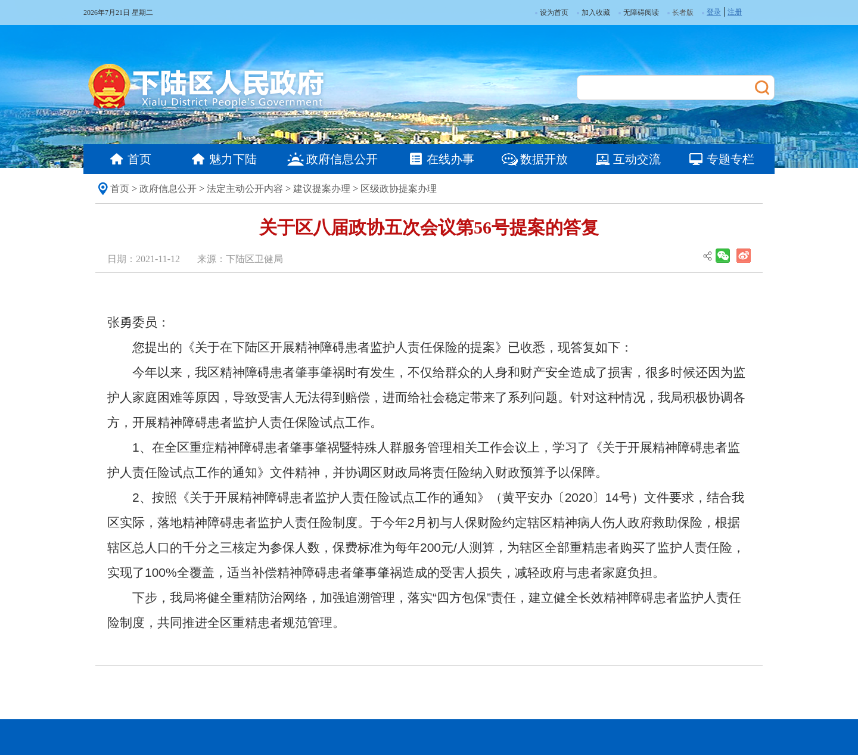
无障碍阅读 (638, 12)
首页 (119, 189)
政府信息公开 (168, 189)
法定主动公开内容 (245, 189)
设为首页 (551, 12)
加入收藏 (593, 12)
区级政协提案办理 (398, 189)
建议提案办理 (321, 189)
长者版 (683, 12)
